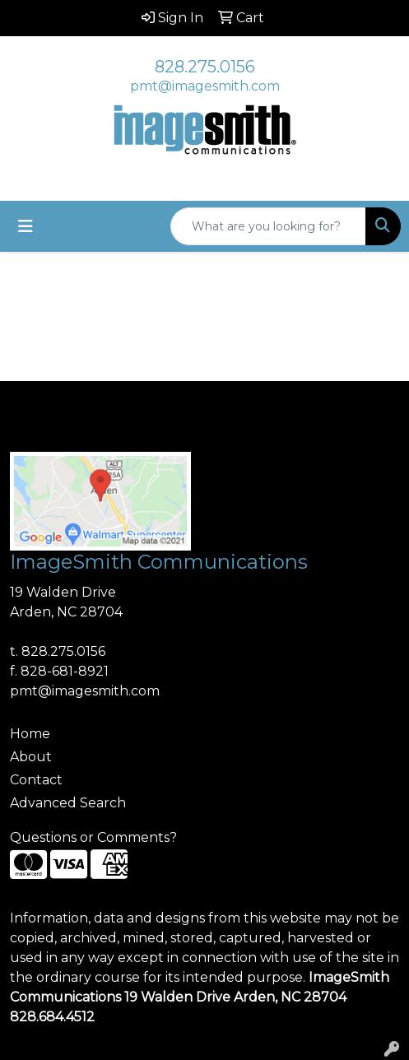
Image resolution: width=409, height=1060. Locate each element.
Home (30, 734)
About (31, 757)
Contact (36, 780)
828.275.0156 (205, 67)
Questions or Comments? (93, 837)
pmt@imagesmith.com (205, 86)
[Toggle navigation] (25, 226)
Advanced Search (68, 803)
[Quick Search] (268, 226)
